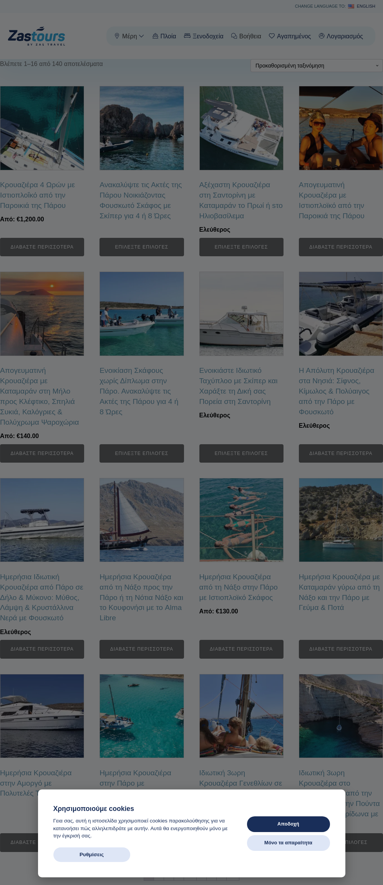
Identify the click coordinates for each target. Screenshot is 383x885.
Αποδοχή (288, 824)
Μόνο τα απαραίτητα (288, 842)
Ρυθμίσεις (92, 854)
